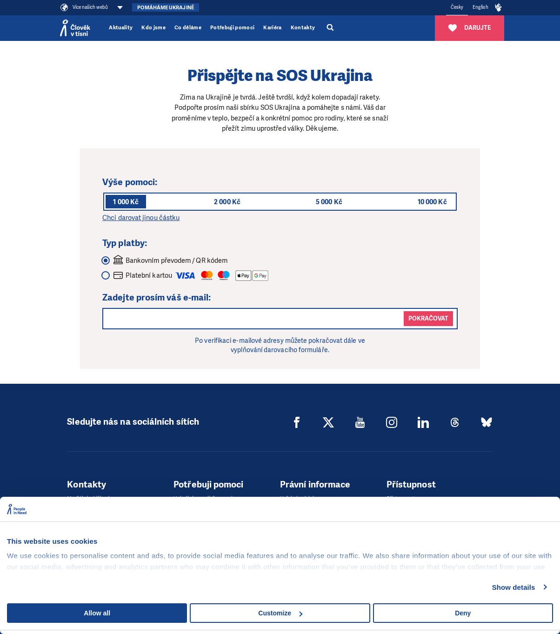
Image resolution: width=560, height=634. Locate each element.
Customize (280, 613)
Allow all (97, 613)
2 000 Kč (227, 202)
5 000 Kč (329, 202)
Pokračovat (428, 318)
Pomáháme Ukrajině (165, 7)
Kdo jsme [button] (153, 27)
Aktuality (121, 27)
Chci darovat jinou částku (141, 217)
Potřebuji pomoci (232, 27)
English (480, 7)
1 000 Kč (126, 202)
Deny (463, 613)
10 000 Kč (432, 202)
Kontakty (303, 27)
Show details (513, 587)
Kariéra (272, 27)
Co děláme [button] (187, 27)
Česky (457, 7)
